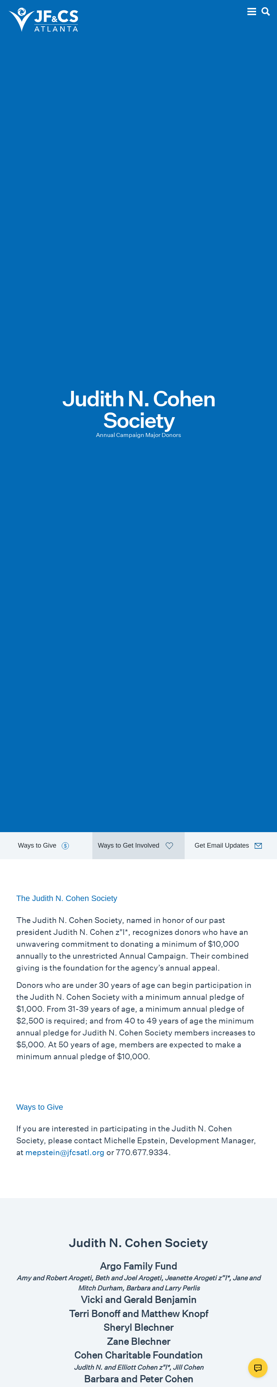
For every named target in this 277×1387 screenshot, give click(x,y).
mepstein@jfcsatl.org (65, 1152)
